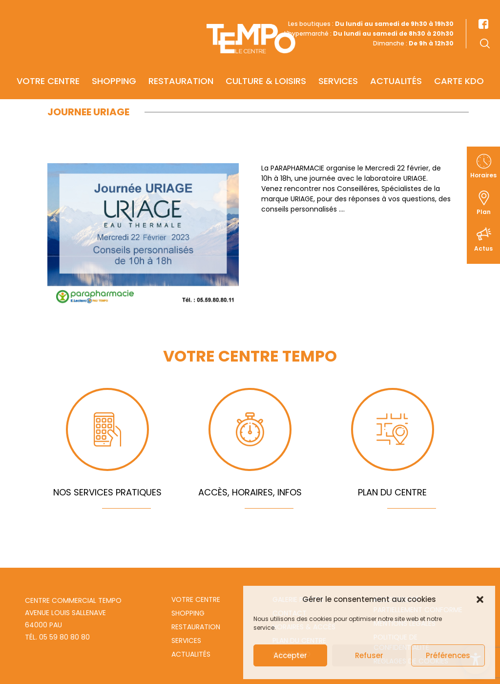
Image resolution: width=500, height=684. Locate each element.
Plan (484, 212)
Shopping (114, 67)
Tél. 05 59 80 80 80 (57, 637)
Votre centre (48, 67)
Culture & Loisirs (266, 67)
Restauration (180, 67)
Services (338, 67)
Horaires (483, 175)
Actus (483, 248)
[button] (480, 599)
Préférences (448, 655)
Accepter (290, 655)
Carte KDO (459, 67)
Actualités (396, 67)
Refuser (369, 655)
